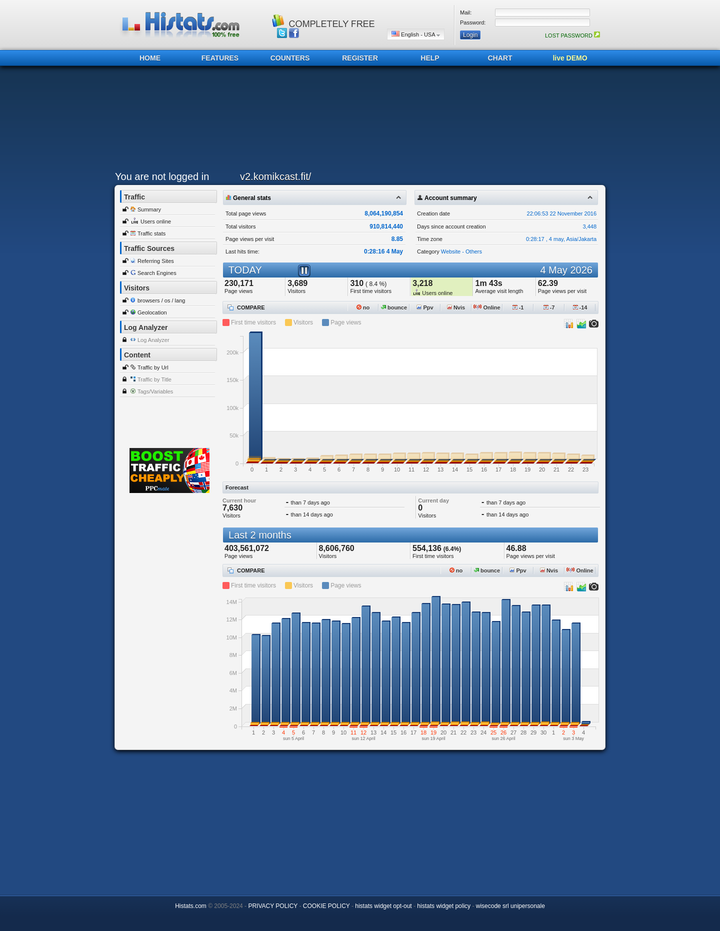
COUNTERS (290, 58)
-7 (549, 307)
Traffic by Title (155, 379)
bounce (394, 307)
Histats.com (190, 906)
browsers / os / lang (161, 301)
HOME (150, 58)
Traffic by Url (153, 367)
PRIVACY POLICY (273, 906)
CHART (500, 58)
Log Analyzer (154, 340)
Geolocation (152, 313)
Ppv (424, 307)
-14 (580, 307)
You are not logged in (162, 176)
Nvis (456, 307)
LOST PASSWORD (572, 35)
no (363, 307)
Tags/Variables (155, 391)
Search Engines (157, 273)
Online (487, 307)
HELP (429, 58)
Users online (155, 221)
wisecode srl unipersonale (510, 906)
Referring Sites (156, 261)
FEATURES (220, 58)
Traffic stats (152, 233)
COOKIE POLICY (326, 906)
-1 (518, 307)
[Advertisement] (357, 121)
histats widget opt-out (383, 906)
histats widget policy (443, 906)
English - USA (416, 34)
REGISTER (360, 58)
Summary (149, 209)
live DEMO (569, 58)
